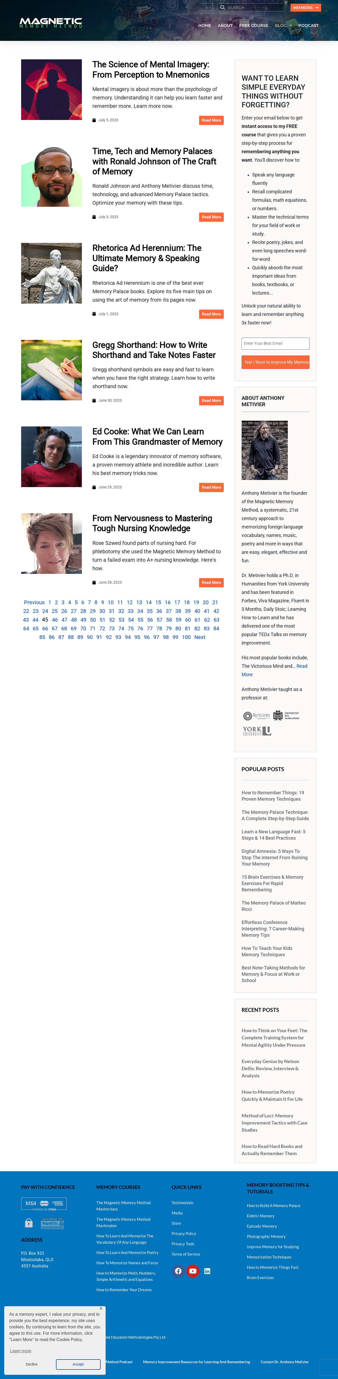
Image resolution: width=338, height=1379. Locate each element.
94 (128, 638)
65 (36, 629)
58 (169, 620)
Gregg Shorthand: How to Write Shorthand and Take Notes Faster (154, 351)
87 (61, 638)
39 (188, 612)
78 (159, 629)
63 (216, 620)
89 (80, 638)
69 (74, 629)
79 (169, 629)
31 (112, 612)
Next (199, 638)
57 (159, 620)
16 (168, 603)
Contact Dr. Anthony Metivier (285, 1359)
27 (74, 612)
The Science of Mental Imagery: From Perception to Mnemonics (151, 70)
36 (159, 612)
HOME (204, 26)
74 (121, 629)
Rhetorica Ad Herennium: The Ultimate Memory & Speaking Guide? (146, 259)
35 (150, 612)
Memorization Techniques (269, 1255)
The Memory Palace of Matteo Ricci (274, 904)
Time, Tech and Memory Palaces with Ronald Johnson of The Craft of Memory (154, 162)
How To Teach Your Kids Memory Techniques (267, 949)
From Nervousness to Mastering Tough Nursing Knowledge (152, 524)
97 (156, 638)
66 (45, 629)
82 (197, 629)
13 (139, 603)
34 (140, 612)
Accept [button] (78, 1364)
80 (178, 629)
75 (131, 629)
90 (90, 638)
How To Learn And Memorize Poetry (127, 1250)
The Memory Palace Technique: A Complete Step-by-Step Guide (275, 813)
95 (137, 638)
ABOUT (225, 26)
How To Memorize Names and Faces (127, 1260)
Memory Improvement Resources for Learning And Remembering (196, 1359)
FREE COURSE (253, 26)
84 (216, 629)
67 (55, 629)
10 (111, 603)
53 (121, 620)
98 (166, 638)
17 (177, 603)
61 (197, 620)
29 (93, 612)
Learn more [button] (20, 1350)
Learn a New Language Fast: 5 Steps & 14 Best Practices (274, 833)
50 (93, 620)
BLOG (283, 26)
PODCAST (308, 26)
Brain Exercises (260, 1275)
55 (140, 620)
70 (83, 629)
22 (26, 612)
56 (150, 620)
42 (216, 612)
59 (178, 620)
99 (175, 638)
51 (102, 620)
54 (131, 620)
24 (45, 612)
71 (93, 629)
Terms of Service (186, 1252)
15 (158, 603)
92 (109, 638)
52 (112, 620)
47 (64, 620)
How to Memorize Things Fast (273, 1265)
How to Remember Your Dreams (124, 1287)
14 (149, 603)
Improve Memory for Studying (273, 1244)
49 (83, 620)
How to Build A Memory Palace (274, 1203)
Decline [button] (31, 1364)
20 (206, 603)
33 (131, 612)
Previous (34, 603)
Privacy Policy (184, 1231)
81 (188, 629)
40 (197, 612)
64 (26, 629)
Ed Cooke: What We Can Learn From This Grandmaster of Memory (157, 437)
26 (64, 612)
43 (26, 620)
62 (207, 620)
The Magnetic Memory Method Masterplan (123, 1220)
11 (120, 603)
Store (176, 1221)
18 (187, 603)
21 (215, 603)
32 (121, 612)
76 (140, 629)
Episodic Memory (262, 1224)
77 (150, 629)
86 (52, 638)
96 (147, 638)
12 (130, 603)
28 (83, 612)
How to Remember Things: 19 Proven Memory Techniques (273, 794)
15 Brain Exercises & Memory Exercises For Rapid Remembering (272, 882)
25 (55, 612)
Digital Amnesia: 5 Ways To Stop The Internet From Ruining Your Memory (275, 856)
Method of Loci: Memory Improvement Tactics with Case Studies (275, 1121)
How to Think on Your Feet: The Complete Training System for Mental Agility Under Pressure (274, 1036)
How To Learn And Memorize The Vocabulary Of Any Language (124, 1237)
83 (207, 629)
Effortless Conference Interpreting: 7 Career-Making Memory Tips (273, 927)
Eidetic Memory (261, 1214)
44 (35, 620)
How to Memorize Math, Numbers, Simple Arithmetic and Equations (126, 1274)
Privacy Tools (183, 1241)
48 (74, 620)
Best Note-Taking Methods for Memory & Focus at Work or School (273, 972)
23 (36, 612)
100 (186, 638)
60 (188, 620)
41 (207, 612)
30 (102, 612)
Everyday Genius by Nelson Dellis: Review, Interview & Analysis (270, 1066)
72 (102, 629)
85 (42, 638)
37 (169, 612)
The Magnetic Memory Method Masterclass (123, 1203)
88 (71, 638)
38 (178, 612)
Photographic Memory (266, 1234)
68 (64, 629)
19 (196, 603)
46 (55, 620)
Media (177, 1211)
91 (99, 638)
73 (112, 629)
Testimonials (183, 1200)
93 (118, 638)
